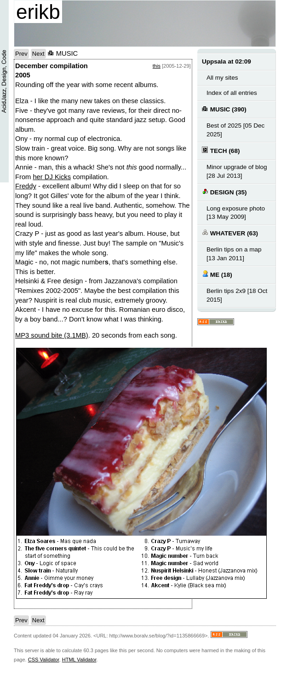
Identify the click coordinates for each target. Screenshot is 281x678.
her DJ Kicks (52, 177)
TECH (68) (221, 150)
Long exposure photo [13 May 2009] (235, 213)
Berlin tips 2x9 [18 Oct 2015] (236, 295)
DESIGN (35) (224, 192)
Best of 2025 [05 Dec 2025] (235, 130)
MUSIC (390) (224, 109)
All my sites (222, 77)
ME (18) (217, 274)
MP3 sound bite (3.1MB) (51, 335)
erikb (38, 11)
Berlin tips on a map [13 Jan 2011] (234, 254)
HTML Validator (79, 659)
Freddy (25, 186)
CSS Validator (43, 659)
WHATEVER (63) (230, 233)
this (157, 66)
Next (38, 53)
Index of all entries (231, 92)
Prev (21, 53)
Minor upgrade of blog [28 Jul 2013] (236, 171)
